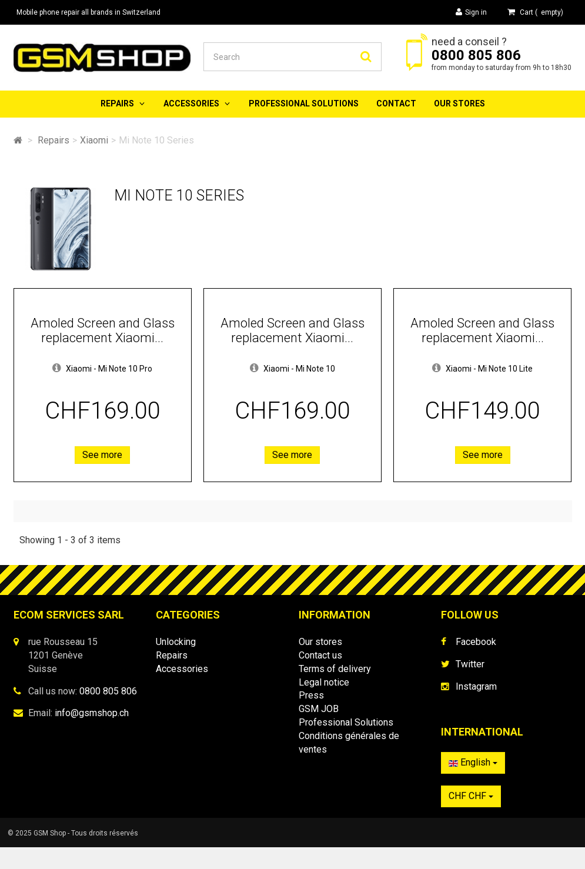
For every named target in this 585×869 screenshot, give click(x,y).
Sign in (471, 12)
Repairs (117, 103)
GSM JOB (319, 708)
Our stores (459, 103)
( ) (535, 12)
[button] (56, 369)
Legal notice (324, 682)
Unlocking (176, 641)
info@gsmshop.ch (92, 712)
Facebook (476, 641)
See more (102, 454)
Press (311, 695)
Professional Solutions (304, 103)
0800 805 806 (476, 55)
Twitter (470, 664)
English (473, 768)
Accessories (191, 103)
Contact (396, 103)
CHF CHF (471, 801)
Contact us (320, 655)
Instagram (476, 686)
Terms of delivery (335, 668)
